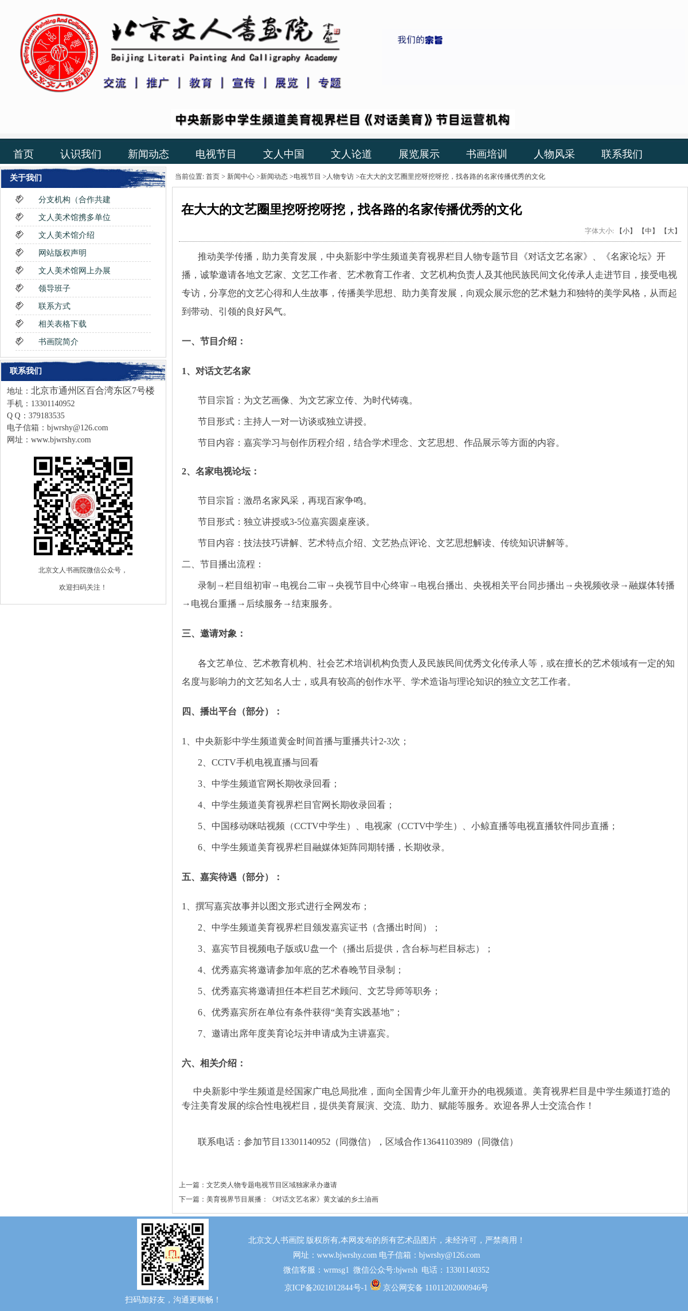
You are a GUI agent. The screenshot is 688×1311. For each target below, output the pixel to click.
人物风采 (554, 154)
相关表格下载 (62, 324)
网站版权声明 (62, 253)
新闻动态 (148, 154)
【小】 (626, 231)
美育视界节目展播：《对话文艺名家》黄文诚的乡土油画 (292, 1199)
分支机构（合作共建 (74, 199)
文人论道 (351, 154)
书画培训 (486, 154)
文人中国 (283, 154)
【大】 (670, 231)
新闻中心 (241, 176)
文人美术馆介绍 (66, 235)
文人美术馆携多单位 (74, 217)
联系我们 (622, 154)
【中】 (648, 231)
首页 (23, 154)
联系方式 (54, 306)
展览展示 (419, 154)
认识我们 (80, 154)
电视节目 (216, 154)
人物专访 (340, 176)
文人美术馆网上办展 (74, 270)
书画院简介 (58, 341)
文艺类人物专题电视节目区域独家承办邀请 (271, 1185)
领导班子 (54, 288)
